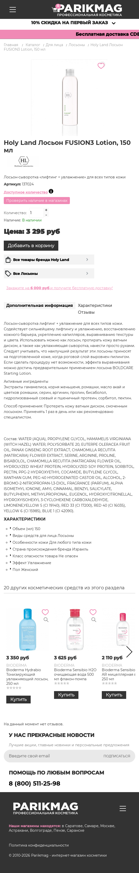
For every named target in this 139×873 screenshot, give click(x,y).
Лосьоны (77, 45)
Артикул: (13, 184)
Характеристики (95, 305)
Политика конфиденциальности (39, 845)
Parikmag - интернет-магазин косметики (69, 855)
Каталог (33, 45)
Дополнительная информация (39, 305)
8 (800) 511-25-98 (34, 783)
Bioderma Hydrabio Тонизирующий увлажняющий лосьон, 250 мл (27, 677)
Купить (18, 699)
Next (128, 653)
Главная (11, 45)
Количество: (15, 213)
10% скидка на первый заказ (69, 22)
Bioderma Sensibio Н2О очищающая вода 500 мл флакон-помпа (75, 674)
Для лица (54, 45)
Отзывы (86, 312)
